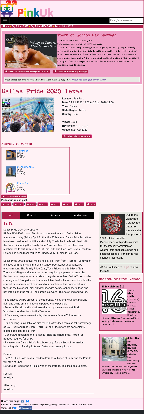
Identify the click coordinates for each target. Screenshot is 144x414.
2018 (91, 204)
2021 (66, 204)
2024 (30, 204)
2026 (6, 204)
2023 (42, 204)
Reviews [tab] (55, 215)
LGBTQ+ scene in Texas (14, 196)
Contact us (6, 404)
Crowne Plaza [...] (25, 167)
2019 (79, 204)
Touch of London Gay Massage (70, 71)
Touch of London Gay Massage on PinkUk (26, 71)
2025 (18, 204)
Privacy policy (49, 404)
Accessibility (36, 404)
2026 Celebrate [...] (112, 286)
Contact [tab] (31, 215)
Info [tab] (11, 215)
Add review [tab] (80, 215)
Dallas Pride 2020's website (77, 136)
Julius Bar (133, 338)
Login (126, 267)
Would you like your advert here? (89, 80)
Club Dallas (22, 150)
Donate (74, 404)
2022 (54, 204)
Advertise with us (21, 404)
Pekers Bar (22, 183)
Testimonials (63, 404)
